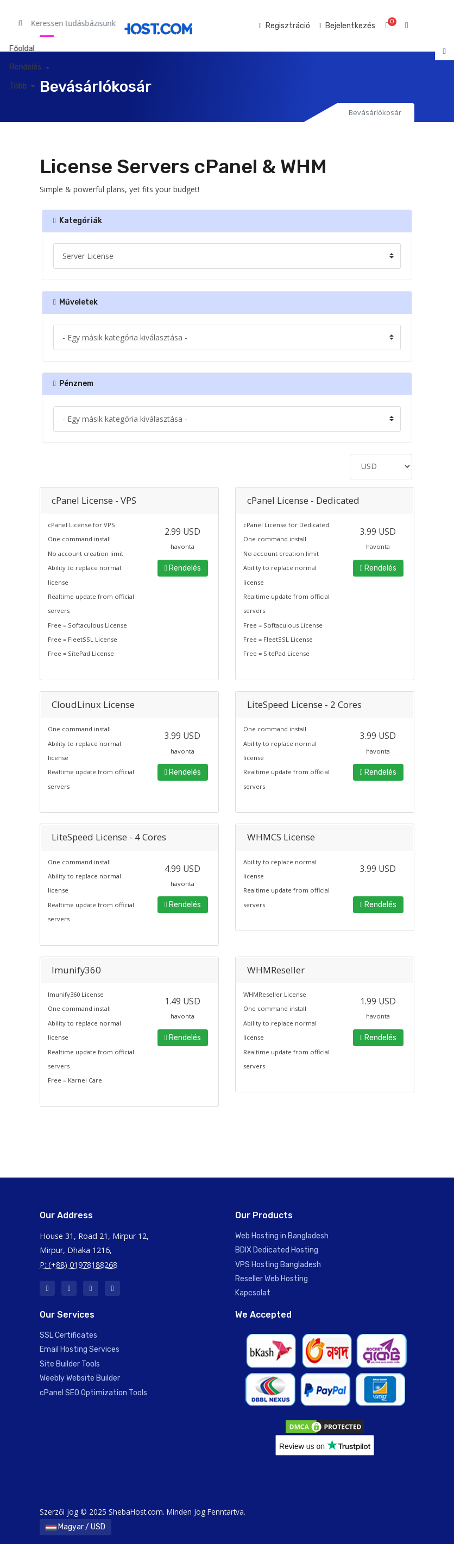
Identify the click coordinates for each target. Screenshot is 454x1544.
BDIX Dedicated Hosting (276, 1250)
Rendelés (183, 568)
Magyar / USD (75, 1527)
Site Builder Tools (70, 1364)
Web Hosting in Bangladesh (282, 1236)
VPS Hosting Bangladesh (278, 1264)
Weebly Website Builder (80, 1378)
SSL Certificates (68, 1335)
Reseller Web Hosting (271, 1278)
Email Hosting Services (79, 1349)
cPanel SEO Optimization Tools (93, 1392)
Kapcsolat (252, 1293)
